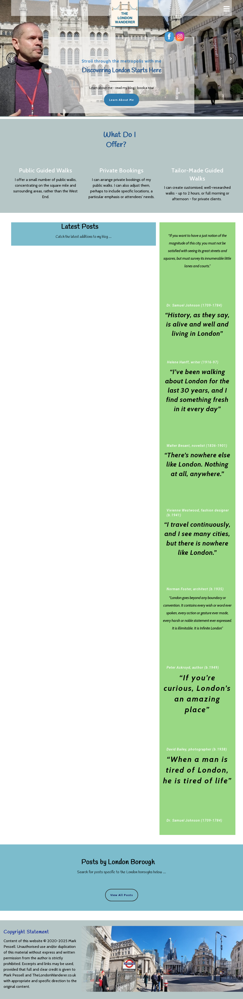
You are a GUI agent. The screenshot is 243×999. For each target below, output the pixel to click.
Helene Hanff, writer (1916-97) (199, 356)
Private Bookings (121, 170)
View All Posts (121, 895)
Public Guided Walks (45, 170)
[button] (12, 58)
